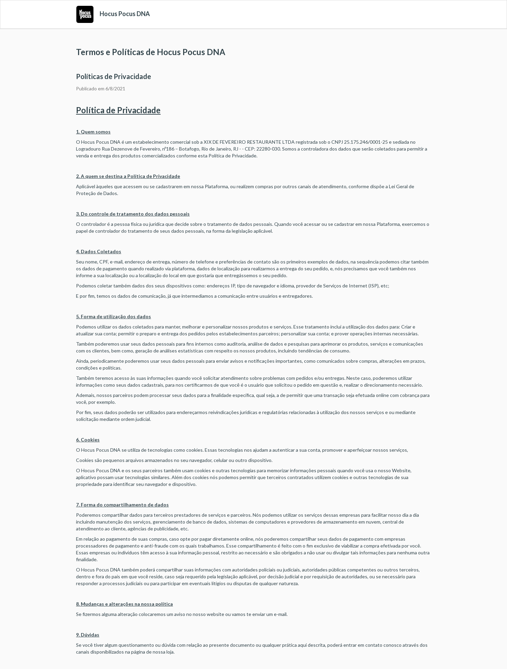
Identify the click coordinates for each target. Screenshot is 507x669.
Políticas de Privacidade (113, 76)
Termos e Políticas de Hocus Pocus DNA (150, 52)
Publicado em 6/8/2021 (100, 88)
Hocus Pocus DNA (125, 13)
